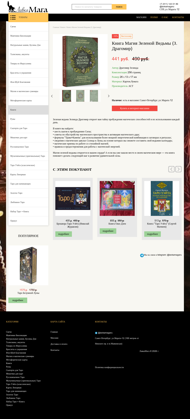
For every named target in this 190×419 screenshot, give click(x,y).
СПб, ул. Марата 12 (169, 9)
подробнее (17, 300)
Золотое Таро (16, 193)
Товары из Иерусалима (20, 63)
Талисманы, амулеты (19, 54)
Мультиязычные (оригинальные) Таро (27, 156)
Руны (12, 119)
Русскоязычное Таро (19, 147)
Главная (56, 27)
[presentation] (171, 169)
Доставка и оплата (59, 344)
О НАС (165, 17)
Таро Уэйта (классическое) (22, 165)
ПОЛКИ (154, 17)
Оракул (13, 221)
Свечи (13, 26)
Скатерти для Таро (18, 128)
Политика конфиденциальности (109, 367)
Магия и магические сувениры (24, 91)
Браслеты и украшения (20, 73)
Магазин (54, 338)
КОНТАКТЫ (178, 17)
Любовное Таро (17, 202)
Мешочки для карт (18, 137)
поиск (119, 6)
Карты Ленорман (18, 174)
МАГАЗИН (141, 17)
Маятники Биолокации (20, 36)
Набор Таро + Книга (19, 211)
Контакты (55, 350)
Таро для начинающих (20, 184)
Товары (18, 17)
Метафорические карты (21, 100)
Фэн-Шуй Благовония (20, 82)
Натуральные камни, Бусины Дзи (25, 45)
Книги (13, 110)
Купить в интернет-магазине (134, 108)
